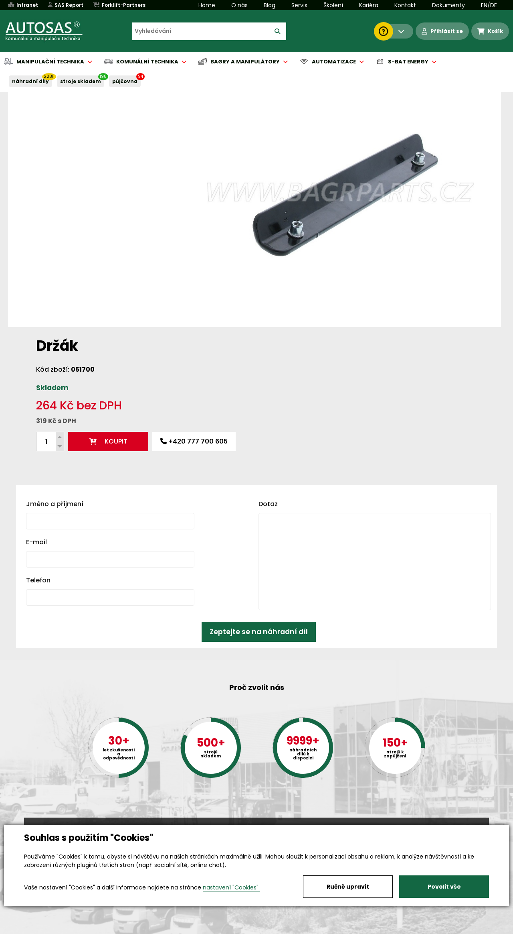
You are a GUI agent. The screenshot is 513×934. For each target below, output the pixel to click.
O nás (239, 5)
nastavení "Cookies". (231, 887)
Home (206, 5)
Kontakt (405, 5)
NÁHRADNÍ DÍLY (30, 81)
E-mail (36, 412)
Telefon (38, 450)
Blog (269, 5)
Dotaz (268, 373)
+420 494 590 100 (253, 824)
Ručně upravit (348, 887)
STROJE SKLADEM (80, 81)
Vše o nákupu (44, 928)
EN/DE (489, 5)
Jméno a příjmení (54, 373)
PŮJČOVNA (124, 81)
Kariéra (368, 5)
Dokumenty (448, 5)
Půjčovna (271, 928)
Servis (299, 5)
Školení (333, 5)
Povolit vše (444, 887)
